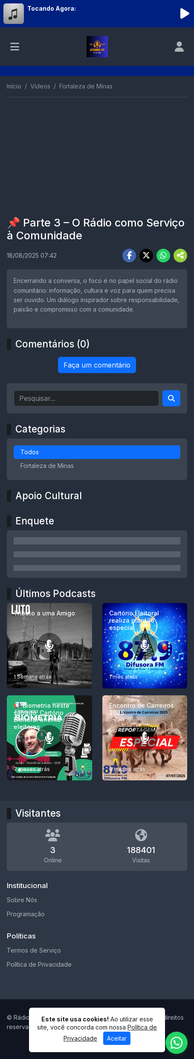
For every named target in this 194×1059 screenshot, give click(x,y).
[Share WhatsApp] (163, 255)
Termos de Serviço (34, 950)
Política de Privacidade (39, 964)
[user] (179, 46)
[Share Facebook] (129, 255)
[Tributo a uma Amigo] (49, 645)
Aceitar (117, 1038)
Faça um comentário (97, 365)
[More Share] (180, 255)
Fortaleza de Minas (47, 465)
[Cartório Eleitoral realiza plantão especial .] (145, 645)
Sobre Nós (22, 899)
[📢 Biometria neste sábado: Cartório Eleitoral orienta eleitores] (49, 738)
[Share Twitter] (146, 255)
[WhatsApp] (176, 1043)
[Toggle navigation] (14, 46)
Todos (29, 452)
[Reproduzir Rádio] (185, 13)
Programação (26, 914)
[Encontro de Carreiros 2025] (145, 738)
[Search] (171, 398)
